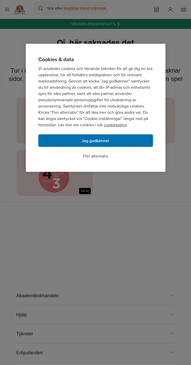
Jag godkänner (95, 141)
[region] (95, 108)
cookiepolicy (115, 125)
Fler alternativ (95, 156)
